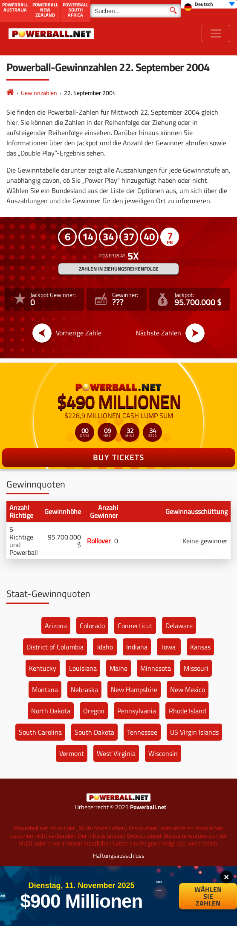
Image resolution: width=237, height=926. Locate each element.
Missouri (196, 668)
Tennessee (142, 732)
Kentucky (42, 668)
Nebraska (84, 689)
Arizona (56, 625)
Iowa (169, 647)
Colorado (92, 625)
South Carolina (40, 732)
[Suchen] (135, 10)
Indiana (136, 647)
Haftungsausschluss (119, 855)
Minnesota (155, 668)
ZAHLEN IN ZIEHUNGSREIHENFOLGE (119, 269)
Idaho (105, 647)
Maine (118, 668)
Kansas (200, 647)
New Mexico (187, 689)
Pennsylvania (136, 711)
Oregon (93, 711)
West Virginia (116, 753)
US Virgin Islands (194, 732)
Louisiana (83, 668)
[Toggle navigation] (216, 33)
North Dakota (50, 711)
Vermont (71, 753)
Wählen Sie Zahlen (208, 896)
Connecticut (135, 625)
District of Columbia (55, 647)
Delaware (179, 625)
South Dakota (94, 732)
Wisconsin (163, 753)
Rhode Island (187, 711)
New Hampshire (134, 689)
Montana (45, 689)
